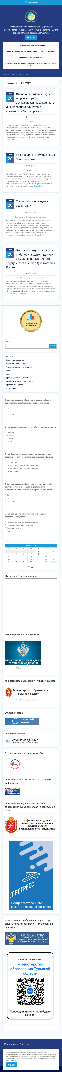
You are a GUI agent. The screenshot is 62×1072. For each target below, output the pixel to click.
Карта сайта (10, 356)
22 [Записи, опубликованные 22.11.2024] (38, 559)
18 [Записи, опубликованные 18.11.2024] (9, 559)
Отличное (9, 432)
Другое (8, 531)
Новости (32, 122)
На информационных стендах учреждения (21, 522)
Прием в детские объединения (17, 378)
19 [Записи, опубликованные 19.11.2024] (16, 559)
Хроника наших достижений (36, 217)
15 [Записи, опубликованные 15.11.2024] (38, 556)
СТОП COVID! (11, 388)
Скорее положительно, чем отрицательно (21, 465)
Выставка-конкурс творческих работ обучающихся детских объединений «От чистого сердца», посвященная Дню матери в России (30, 259)
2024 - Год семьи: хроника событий (28, 278)
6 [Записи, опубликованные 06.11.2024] (23, 554)
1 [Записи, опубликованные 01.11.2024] (38, 551)
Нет (7, 411)
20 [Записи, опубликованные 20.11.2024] (24, 559)
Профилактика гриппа (14, 385)
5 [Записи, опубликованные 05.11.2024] (16, 554)
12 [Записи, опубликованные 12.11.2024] (16, 556)
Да (7, 408)
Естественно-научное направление (31, 45)
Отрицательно (11, 471)
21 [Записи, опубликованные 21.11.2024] (31, 559)
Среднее (9, 438)
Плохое (8, 441)
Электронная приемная (15, 360)
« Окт (28, 567)
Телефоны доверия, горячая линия (19, 367)
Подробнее (11, 139)
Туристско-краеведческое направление (21, 51)
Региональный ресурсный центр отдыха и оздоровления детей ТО (31, 64)
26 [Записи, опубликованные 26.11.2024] (16, 562)
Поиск (7, 342)
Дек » (33, 567)
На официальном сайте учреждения (19, 525)
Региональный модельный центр (31, 57)
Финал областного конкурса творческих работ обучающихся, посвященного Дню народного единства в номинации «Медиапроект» (30, 103)
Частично (9, 414)
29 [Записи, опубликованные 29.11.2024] (38, 562)
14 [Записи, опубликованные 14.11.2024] (31, 556)
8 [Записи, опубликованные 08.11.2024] (38, 554)
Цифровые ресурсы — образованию (19, 381)
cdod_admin (32, 212)
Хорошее (9, 435)
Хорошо (11, 1065)
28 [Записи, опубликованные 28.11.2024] (31, 562)
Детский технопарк (48, 51)
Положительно (11, 462)
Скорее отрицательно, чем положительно (21, 468)
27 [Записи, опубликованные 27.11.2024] (24, 562)
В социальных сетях (13, 528)
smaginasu (32, 117)
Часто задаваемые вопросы (16, 363)
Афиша (8, 371)
